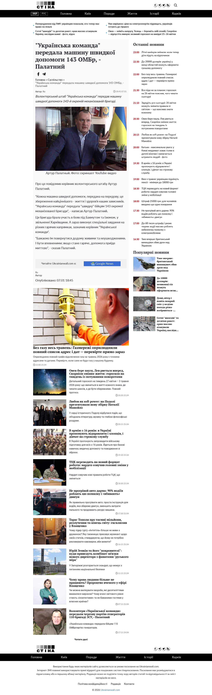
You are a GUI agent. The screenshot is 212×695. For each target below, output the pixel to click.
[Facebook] (38, 74)
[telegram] (159, 5)
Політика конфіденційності (92, 684)
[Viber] (50, 74)
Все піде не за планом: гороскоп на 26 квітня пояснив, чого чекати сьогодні (159, 93)
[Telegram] (44, 74)
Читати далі (81, 639)
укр (35, 14)
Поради (109, 13)
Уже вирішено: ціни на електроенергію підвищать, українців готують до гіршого (140, 25)
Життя (132, 13)
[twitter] (163, 5)
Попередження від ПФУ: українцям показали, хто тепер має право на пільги (67, 25)
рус (44, 14)
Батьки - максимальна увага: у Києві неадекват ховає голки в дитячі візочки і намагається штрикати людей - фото (157, 152)
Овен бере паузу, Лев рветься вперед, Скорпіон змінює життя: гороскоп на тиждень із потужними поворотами (159, 124)
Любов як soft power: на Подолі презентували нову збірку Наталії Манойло (159, 138)
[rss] (168, 5)
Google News (102, 264)
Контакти (129, 684)
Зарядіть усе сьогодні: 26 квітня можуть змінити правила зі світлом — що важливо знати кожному (158, 108)
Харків (176, 13)
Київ (88, 13)
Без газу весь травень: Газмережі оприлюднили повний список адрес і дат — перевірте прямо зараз (159, 79)
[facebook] (155, 5)
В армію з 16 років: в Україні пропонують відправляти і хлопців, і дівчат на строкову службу (157, 168)
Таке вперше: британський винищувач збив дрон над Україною (155, 242)
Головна (66, 13)
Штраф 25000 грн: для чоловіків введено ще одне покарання (158, 203)
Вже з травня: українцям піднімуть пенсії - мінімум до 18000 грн (160, 181)
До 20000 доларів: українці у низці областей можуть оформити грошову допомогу (159, 65)
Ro (44, 92)
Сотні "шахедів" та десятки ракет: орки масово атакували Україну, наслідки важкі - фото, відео (66, 32)
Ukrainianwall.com (110, 690)
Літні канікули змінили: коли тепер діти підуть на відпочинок (160, 54)
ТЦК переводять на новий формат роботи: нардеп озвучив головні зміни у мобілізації (159, 191)
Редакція (116, 684)
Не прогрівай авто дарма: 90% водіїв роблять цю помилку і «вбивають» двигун (157, 213)
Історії (154, 13)
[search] (175, 5)
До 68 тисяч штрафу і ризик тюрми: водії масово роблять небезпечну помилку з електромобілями (157, 228)
